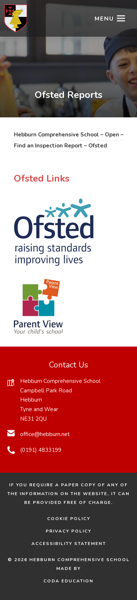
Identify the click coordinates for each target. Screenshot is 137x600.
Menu (104, 19)
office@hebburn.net (45, 434)
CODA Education (78, 581)
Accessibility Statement (68, 543)
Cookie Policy (68, 519)
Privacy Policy (68, 531)
